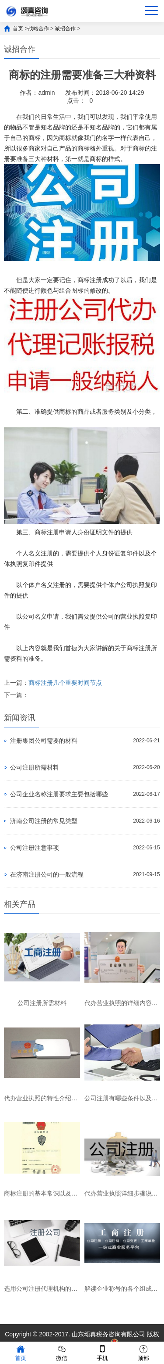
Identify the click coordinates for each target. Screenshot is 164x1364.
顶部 (143, 1352)
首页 (18, 28)
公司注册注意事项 (34, 847)
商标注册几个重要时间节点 (65, 682)
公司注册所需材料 (34, 767)
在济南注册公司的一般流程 (47, 874)
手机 (102, 1352)
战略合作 (38, 28)
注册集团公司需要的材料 (43, 740)
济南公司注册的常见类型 (43, 820)
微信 (61, 1352)
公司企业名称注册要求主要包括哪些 (59, 794)
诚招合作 (65, 28)
